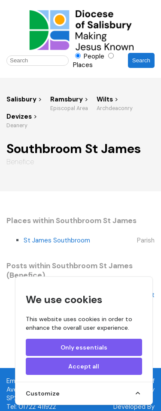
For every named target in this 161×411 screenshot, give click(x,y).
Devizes (19, 116)
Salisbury (21, 99)
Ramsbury (67, 99)
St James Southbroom (57, 240)
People (90, 56)
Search (141, 60)
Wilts (106, 99)
